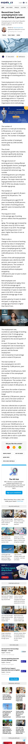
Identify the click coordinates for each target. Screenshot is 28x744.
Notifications (21, 56)
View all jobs (14, 679)
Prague (17, 7)
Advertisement (25, 105)
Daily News (9, 7)
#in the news (19, 453)
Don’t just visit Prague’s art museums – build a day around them (7, 597)
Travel (4, 35)
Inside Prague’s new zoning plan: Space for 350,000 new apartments (7, 697)
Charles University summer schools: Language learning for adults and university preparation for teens (19, 599)
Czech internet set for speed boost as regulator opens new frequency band (7, 714)
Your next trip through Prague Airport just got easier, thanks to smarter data (20, 730)
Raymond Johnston (18, 27)
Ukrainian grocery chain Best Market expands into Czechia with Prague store (20, 697)
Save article (10, 56)
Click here (20, 501)
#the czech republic (9, 461)
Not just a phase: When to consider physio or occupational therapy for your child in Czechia (20, 637)
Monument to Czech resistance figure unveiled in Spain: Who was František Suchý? (7, 730)
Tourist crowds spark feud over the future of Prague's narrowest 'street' (20, 714)
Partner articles (14, 583)
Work (18, 35)
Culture (23, 7)
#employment (7, 453)
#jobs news (6, 457)
